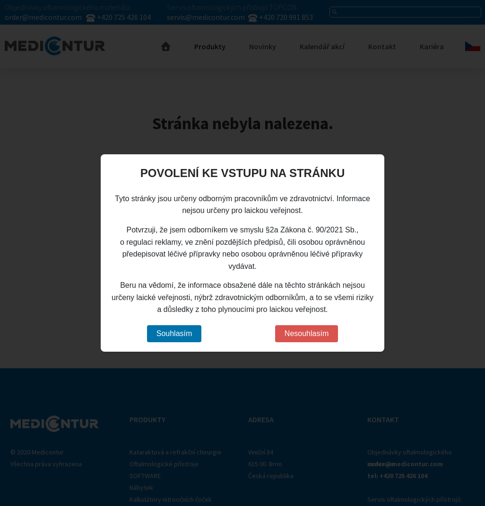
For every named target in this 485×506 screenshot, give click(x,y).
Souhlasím (174, 333)
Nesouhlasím (307, 333)
